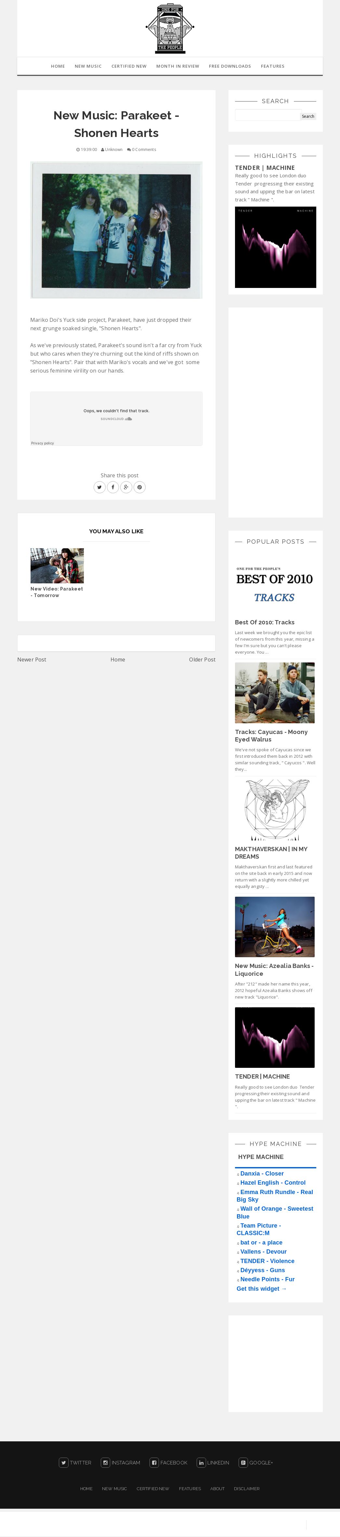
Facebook (168, 1463)
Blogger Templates (276, 1525)
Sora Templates (225, 1525)
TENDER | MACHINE (265, 168)
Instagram (120, 1463)
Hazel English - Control (273, 1183)
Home (118, 660)
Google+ (256, 1463)
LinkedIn (213, 1463)
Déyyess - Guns (263, 1271)
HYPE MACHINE (261, 1157)
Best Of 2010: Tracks (264, 622)
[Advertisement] (284, 412)
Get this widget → (262, 1289)
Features (274, 66)
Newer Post (31, 660)
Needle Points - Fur (268, 1280)
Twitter (75, 1463)
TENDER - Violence (267, 1261)
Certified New (153, 1489)
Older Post (202, 660)
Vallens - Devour (264, 1252)
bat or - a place (262, 1243)
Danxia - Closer (262, 1174)
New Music (114, 1489)
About (217, 1489)
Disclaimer (247, 1489)
